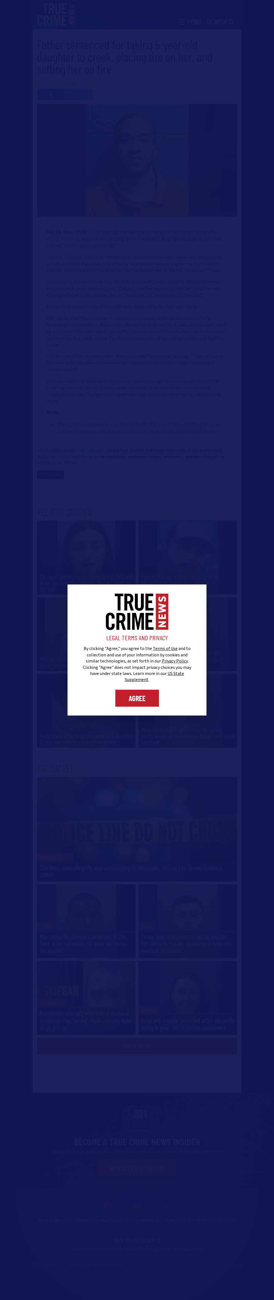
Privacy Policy (175, 661)
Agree (137, 698)
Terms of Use (165, 649)
